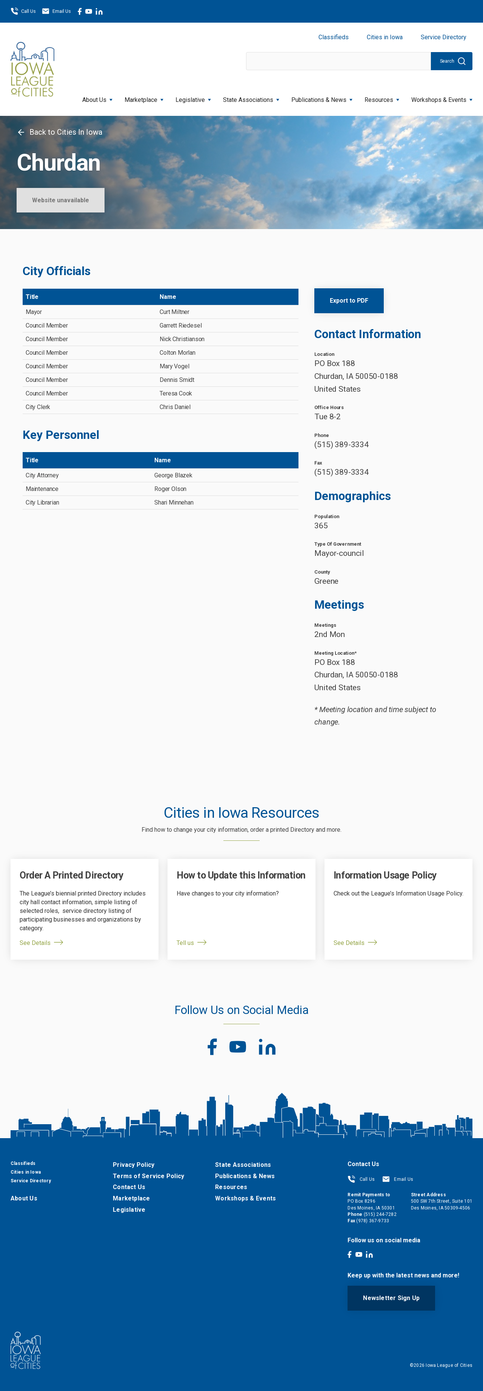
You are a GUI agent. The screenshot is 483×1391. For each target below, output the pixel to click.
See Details (35, 942)
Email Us (56, 11)
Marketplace (144, 97)
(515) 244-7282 (380, 1214)
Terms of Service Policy (148, 1176)
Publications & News (321, 97)
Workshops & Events (441, 97)
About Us (97, 97)
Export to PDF (349, 300)
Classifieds (333, 37)
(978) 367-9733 (372, 1220)
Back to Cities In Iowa (59, 132)
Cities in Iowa (385, 37)
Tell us (185, 942)
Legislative (193, 97)
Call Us (23, 11)
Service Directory (443, 37)
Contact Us (129, 1187)
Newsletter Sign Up (391, 1298)
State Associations (251, 97)
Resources (382, 97)
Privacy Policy (133, 1164)
